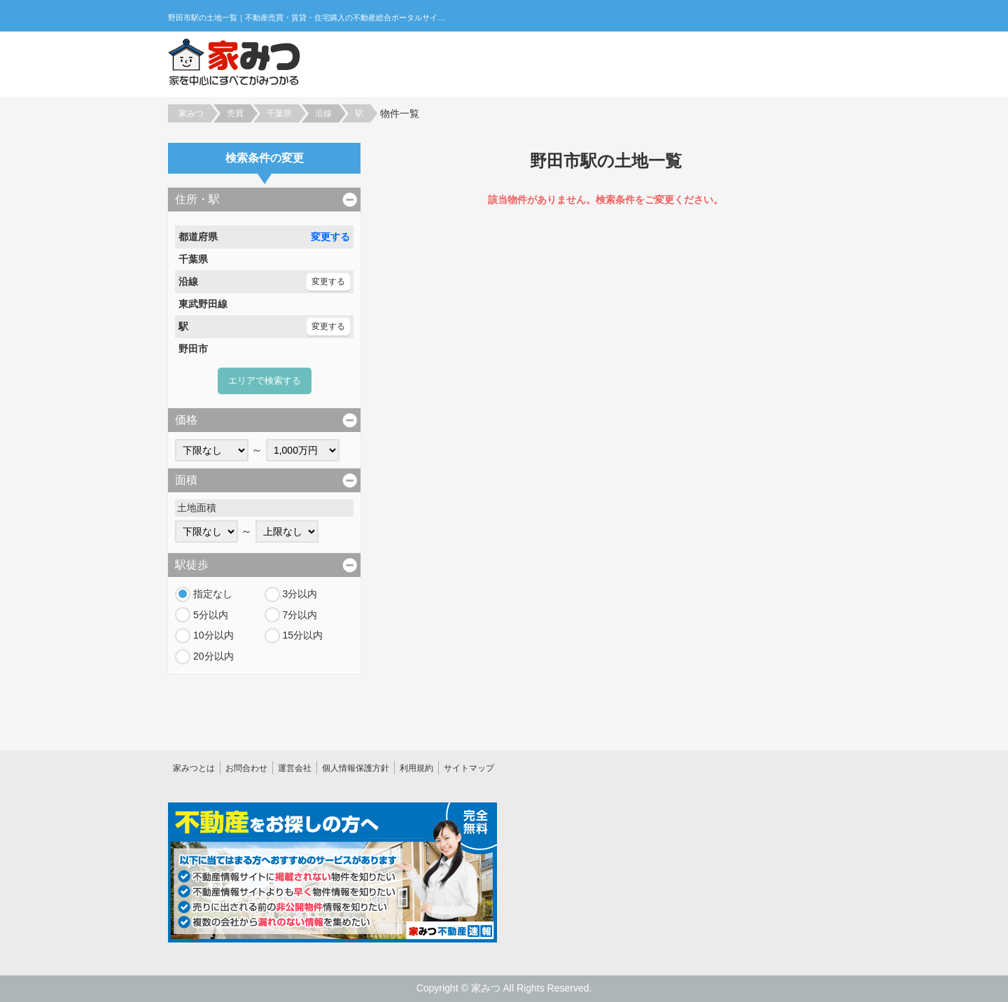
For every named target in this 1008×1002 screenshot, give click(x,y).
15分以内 (303, 635)
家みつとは (194, 768)
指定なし (212, 593)
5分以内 (210, 614)
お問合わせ (246, 768)
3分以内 (300, 593)
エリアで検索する (264, 380)
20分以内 (213, 656)
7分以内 (300, 614)
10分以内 (213, 635)
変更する (330, 236)
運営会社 (295, 768)
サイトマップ (469, 768)
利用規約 (416, 768)
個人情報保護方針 (355, 768)
